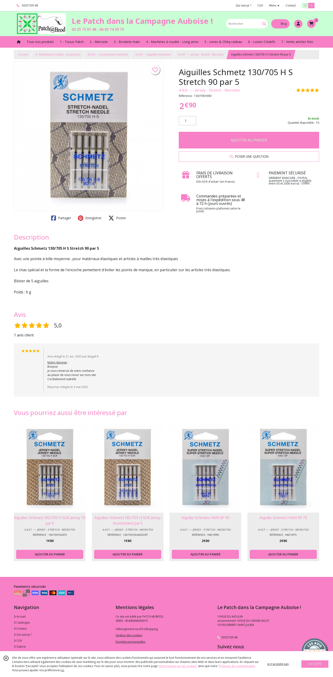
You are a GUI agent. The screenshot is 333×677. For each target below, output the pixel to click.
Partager (61, 218)
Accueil (23, 54)
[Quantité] (187, 120)
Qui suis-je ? (23, 635)
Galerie (20, 647)
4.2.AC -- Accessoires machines (107, 54)
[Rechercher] (264, 23)
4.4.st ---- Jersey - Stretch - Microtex (209, 90)
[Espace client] (298, 24)
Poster (117, 218)
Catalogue (22, 623)
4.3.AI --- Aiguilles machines (153, 54)
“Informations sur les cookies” (177, 666)
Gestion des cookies (129, 635)
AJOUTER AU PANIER (249, 140)
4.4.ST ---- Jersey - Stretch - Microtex (201, 54)
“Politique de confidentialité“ (236, 666)
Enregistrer (90, 218)
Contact (291, 5)
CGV (18, 641)
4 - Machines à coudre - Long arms (57, 54)
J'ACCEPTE (314, 664)
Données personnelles (130, 642)
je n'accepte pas (278, 664)
